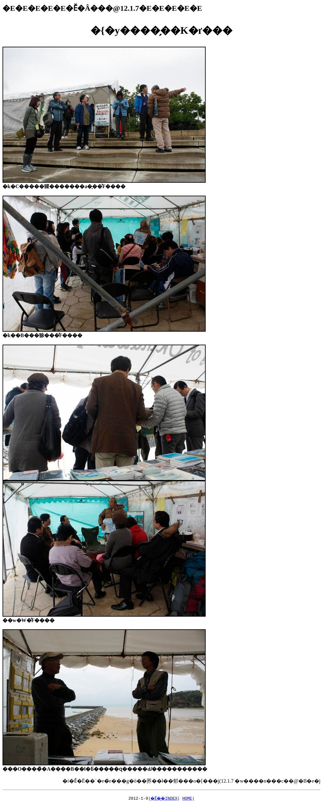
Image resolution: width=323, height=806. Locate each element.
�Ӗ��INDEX (164, 798)
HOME (188, 798)
